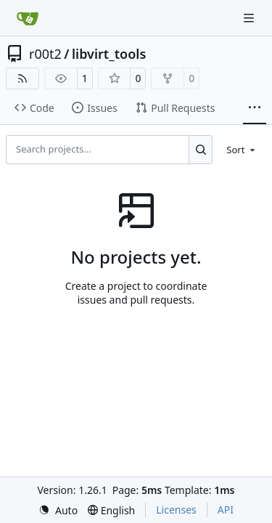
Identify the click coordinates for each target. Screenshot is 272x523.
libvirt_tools (109, 53)
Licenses (176, 509)
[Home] (27, 18)
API (226, 509)
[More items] (254, 108)
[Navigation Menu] (250, 18)
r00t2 (45, 53)
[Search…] (201, 149)
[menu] (242, 149)
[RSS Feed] (22, 78)
